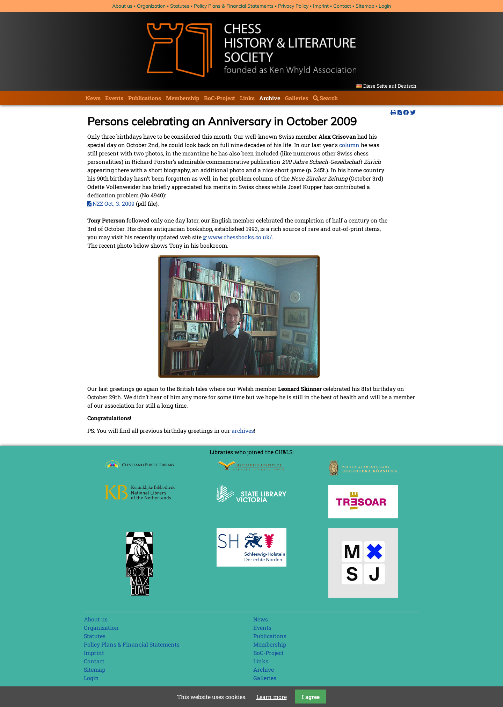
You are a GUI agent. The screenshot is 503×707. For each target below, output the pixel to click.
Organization (151, 6)
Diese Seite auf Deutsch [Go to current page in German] (389, 85)
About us (122, 6)
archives (243, 430)
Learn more (271, 696)
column (349, 144)
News (93, 98)
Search (329, 98)
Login (385, 6)
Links (247, 98)
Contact (342, 6)
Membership (182, 98)
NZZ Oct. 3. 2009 (113, 203)
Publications (144, 98)
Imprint (321, 6)
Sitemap (365, 6)
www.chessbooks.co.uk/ (240, 237)
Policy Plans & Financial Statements (234, 6)
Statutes (179, 6)
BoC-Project (219, 98)
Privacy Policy (293, 6)
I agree (311, 696)
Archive (269, 98)
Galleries (296, 98)
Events (114, 98)
